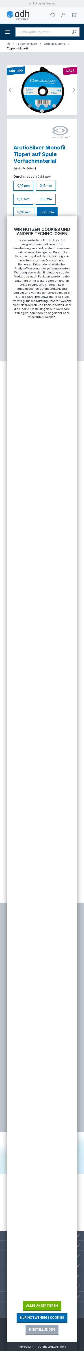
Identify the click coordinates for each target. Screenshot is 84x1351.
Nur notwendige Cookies (42, 1317)
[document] (42, 763)
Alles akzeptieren (42, 1305)
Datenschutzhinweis (52, 1346)
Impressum (25, 1346)
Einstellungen (42, 1329)
